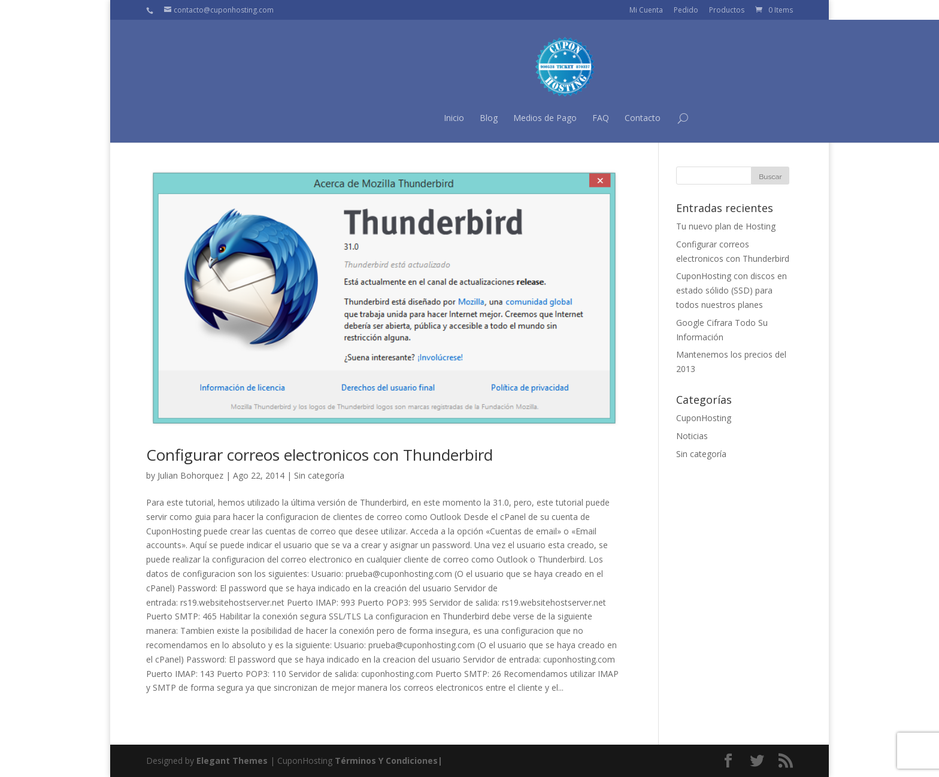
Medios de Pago (449, 117)
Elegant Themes (232, 760)
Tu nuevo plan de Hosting (726, 226)
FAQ (504, 117)
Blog (393, 117)
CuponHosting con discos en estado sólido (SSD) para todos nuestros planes (731, 290)
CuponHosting (703, 418)
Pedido (686, 10)
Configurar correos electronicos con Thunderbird (319, 454)
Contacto (547, 117)
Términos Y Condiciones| (389, 760)
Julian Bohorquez (190, 475)
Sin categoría (319, 475)
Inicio (358, 117)
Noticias (692, 436)
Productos (726, 10)
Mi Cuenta (646, 10)
